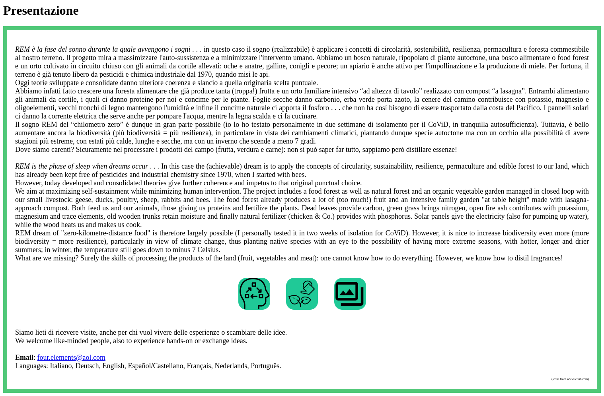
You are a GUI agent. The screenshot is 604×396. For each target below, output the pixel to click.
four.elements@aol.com (71, 357)
